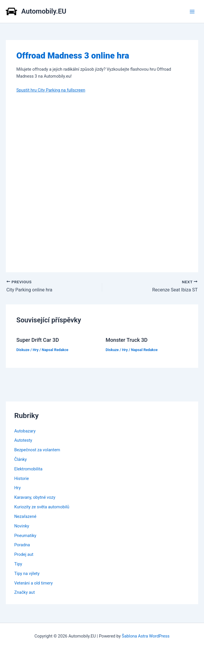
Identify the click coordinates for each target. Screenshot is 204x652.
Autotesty (23, 440)
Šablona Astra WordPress (146, 636)
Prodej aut (23, 554)
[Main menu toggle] (192, 12)
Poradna (22, 544)
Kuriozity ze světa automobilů (41, 506)
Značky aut (24, 592)
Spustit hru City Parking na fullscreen (50, 90)
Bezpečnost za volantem (37, 449)
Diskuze (22, 350)
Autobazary (25, 431)
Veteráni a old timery (33, 583)
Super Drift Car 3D (37, 340)
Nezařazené (25, 516)
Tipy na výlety (26, 573)
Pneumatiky (25, 535)
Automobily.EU (44, 11)
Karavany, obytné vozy (34, 497)
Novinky (21, 526)
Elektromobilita (28, 469)
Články (20, 459)
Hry (35, 350)
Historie (21, 478)
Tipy (18, 564)
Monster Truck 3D (127, 340)
